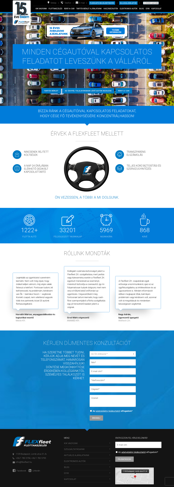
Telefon (67, 3)
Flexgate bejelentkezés (102, 3)
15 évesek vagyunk (150, 3)
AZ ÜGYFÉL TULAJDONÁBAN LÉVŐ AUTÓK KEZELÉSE (88, 91)
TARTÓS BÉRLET (51, 91)
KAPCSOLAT (156, 9)
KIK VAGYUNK (41, 9)
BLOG (141, 9)
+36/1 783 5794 (23, 458)
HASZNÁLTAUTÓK (110, 9)
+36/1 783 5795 (38, 458)
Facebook (19, 470)
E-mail (82, 3)
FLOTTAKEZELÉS (55, 9)
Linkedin (34, 470)
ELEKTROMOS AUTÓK (128, 9)
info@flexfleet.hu (24, 462)
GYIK (148, 9)
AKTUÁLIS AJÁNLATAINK (76, 455)
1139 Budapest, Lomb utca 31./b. (31, 454)
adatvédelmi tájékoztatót (108, 411)
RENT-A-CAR (69, 9)
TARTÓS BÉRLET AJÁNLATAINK (89, 9)
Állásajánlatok (128, 3)
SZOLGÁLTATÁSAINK (74, 449)
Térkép (53, 3)
